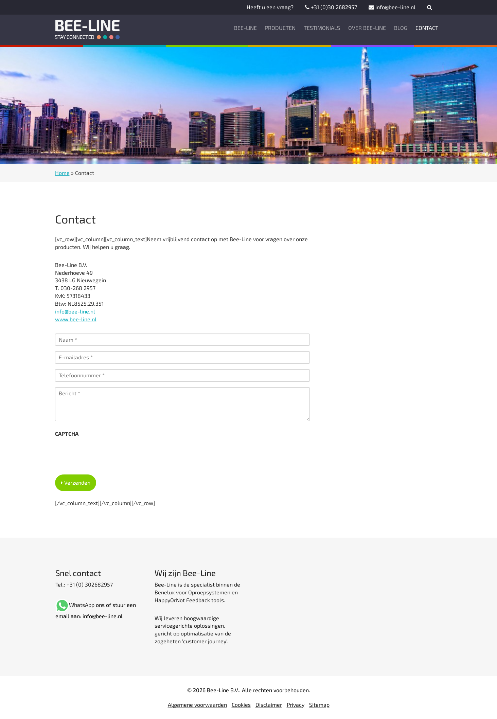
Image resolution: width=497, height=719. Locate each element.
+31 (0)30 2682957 (331, 7)
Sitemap (319, 704)
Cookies (241, 704)
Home (62, 172)
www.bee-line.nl (75, 319)
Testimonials (322, 27)
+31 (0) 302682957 (89, 584)
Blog (400, 27)
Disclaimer (268, 704)
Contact (426, 27)
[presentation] (106, 454)
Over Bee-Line (367, 27)
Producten (280, 27)
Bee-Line (245, 27)
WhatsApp (81, 604)
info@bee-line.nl (392, 7)
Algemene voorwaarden (197, 704)
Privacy (295, 704)
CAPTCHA (66, 433)
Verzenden (77, 482)
